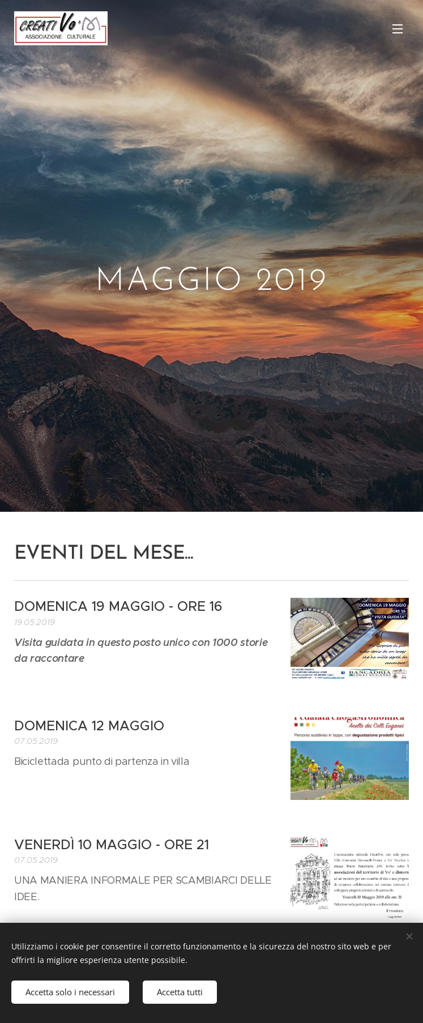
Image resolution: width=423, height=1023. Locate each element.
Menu (397, 28)
